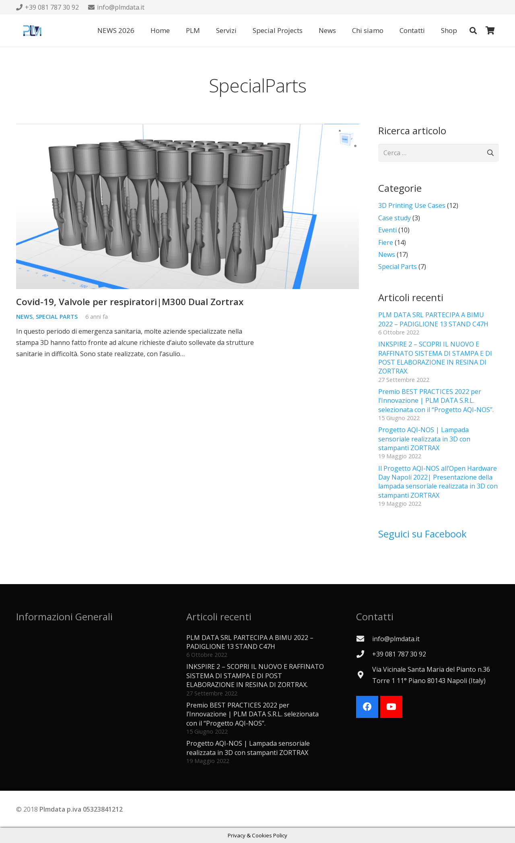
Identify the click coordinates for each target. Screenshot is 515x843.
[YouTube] (391, 707)
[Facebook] (367, 707)
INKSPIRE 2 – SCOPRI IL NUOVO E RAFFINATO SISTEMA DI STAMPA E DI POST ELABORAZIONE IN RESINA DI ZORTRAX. (435, 357)
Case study (394, 217)
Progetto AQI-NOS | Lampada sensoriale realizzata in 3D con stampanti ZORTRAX (424, 438)
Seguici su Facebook (422, 533)
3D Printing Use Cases (411, 205)
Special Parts (57, 317)
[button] (473, 31)
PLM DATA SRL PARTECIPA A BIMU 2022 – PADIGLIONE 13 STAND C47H (433, 319)
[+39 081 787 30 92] (364, 654)
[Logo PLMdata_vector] (32, 30)
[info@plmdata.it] (364, 638)
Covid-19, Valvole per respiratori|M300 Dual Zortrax (129, 301)
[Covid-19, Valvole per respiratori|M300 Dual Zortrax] (187, 206)
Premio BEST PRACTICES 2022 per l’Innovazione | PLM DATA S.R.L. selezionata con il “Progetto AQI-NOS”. (436, 400)
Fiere (385, 242)
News (24, 317)
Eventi (387, 230)
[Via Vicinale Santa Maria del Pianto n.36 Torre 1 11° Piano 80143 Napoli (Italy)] (364, 675)
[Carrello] (490, 30)
